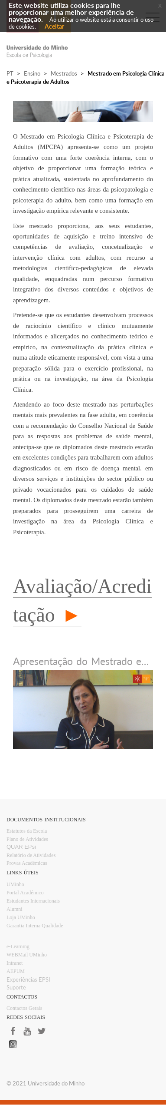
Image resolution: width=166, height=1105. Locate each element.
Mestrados (64, 73)
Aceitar (54, 26)
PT (10, 73)
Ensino (32, 73)
